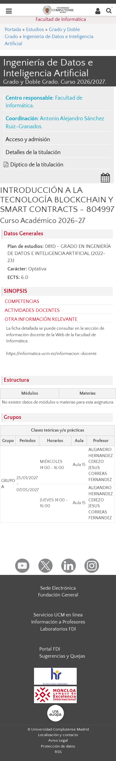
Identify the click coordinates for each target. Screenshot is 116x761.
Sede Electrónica (58, 588)
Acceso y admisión (28, 140)
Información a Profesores (58, 622)
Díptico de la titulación (36, 165)
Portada (13, 29)
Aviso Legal (58, 740)
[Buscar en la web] (109, 10)
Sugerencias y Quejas (62, 656)
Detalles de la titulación (33, 152)
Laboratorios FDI (58, 629)
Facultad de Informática (61, 19)
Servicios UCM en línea (58, 615)
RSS (58, 752)
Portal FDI (49, 649)
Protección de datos (58, 746)
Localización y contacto (58, 735)
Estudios (35, 29)
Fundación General (58, 595)
